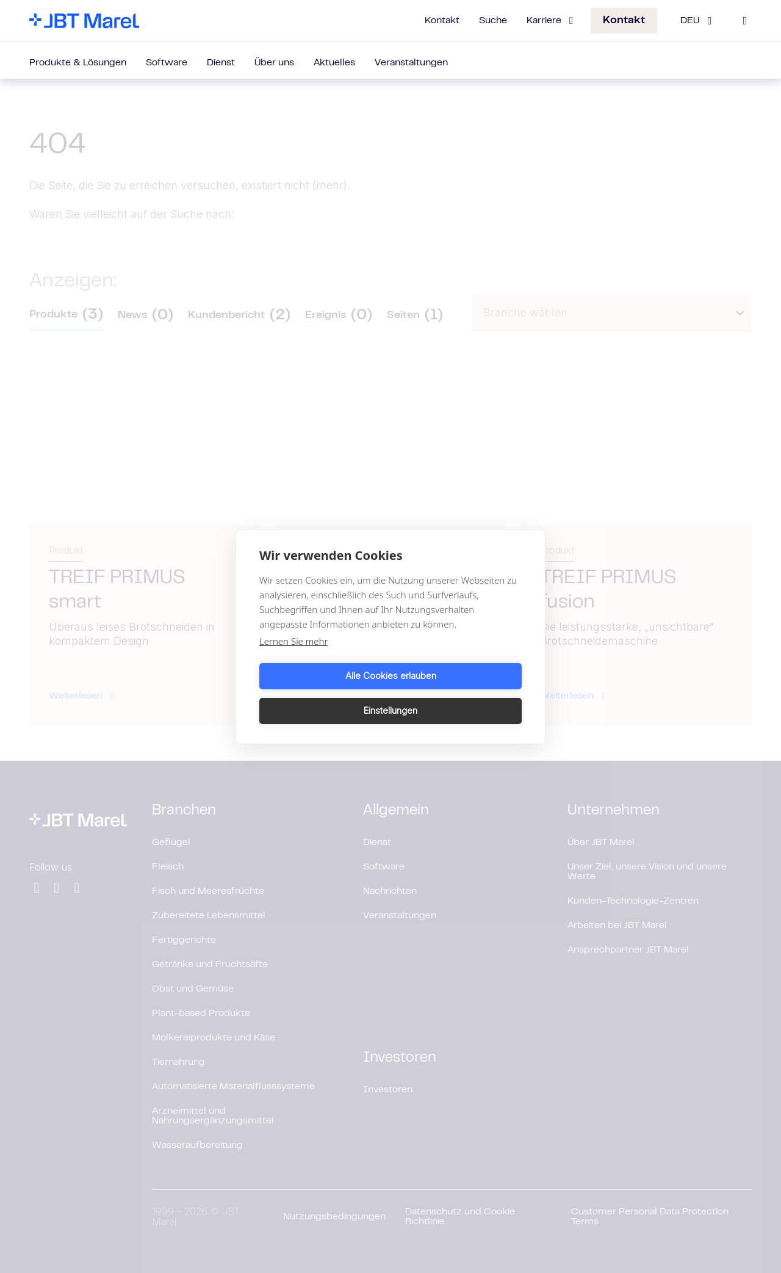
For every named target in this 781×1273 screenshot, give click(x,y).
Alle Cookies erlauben (323, 693)
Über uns (274, 63)
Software (166, 63)
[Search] (745, 20)
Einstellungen (458, 693)
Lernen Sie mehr (293, 658)
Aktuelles (334, 63)
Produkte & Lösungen (77, 63)
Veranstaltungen (411, 63)
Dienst (221, 63)
